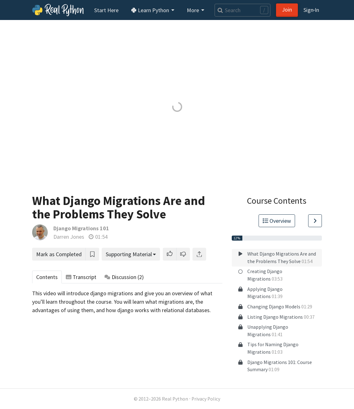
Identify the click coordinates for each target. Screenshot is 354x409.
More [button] (193, 10)
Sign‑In (311, 9)
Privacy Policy (206, 399)
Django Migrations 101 (81, 228)
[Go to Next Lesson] (315, 220)
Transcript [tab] (81, 277)
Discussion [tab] (124, 277)
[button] (170, 254)
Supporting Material (129, 254)
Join (287, 9)
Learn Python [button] (150, 10)
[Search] (242, 10)
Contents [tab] (47, 277)
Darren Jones (68, 236)
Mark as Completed (59, 254)
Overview (277, 220)
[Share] (199, 254)
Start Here (106, 10)
